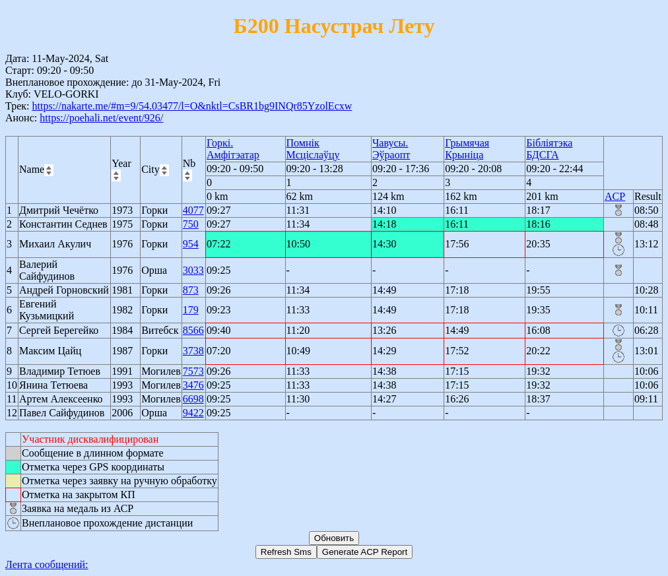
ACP (615, 196)
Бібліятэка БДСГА (549, 148)
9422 (193, 412)
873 (191, 290)
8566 (193, 330)
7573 (193, 371)
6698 (193, 398)
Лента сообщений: (46, 564)
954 (191, 243)
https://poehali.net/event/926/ (101, 117)
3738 (193, 350)
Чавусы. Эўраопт (391, 148)
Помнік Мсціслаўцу (313, 148)
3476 (193, 385)
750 (191, 224)
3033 (193, 270)
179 (191, 309)
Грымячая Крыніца (467, 148)
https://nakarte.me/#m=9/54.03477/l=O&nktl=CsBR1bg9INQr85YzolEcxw (192, 106)
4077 (193, 210)
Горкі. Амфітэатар (233, 148)
